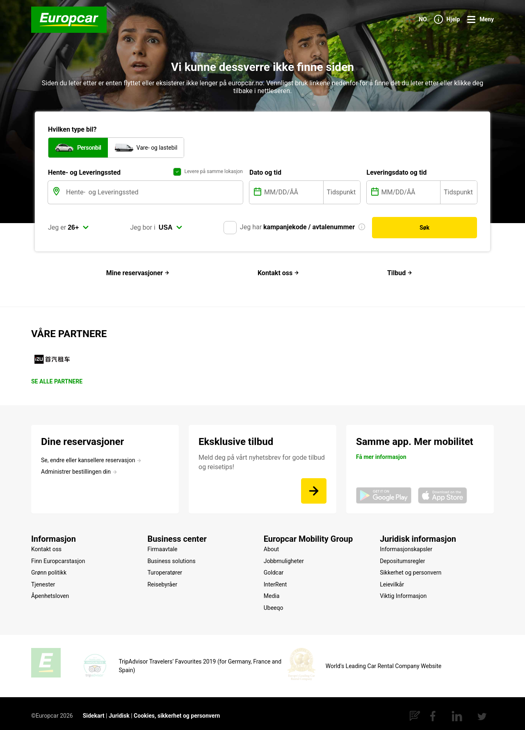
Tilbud (399, 273)
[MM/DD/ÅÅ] (292, 196)
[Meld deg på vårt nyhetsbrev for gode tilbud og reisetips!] (313, 491)
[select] (78, 232)
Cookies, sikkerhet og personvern (177, 710)
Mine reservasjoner (137, 273)
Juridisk (119, 710)
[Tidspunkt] (342, 196)
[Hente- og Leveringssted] (153, 196)
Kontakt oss (278, 273)
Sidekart (94, 710)
